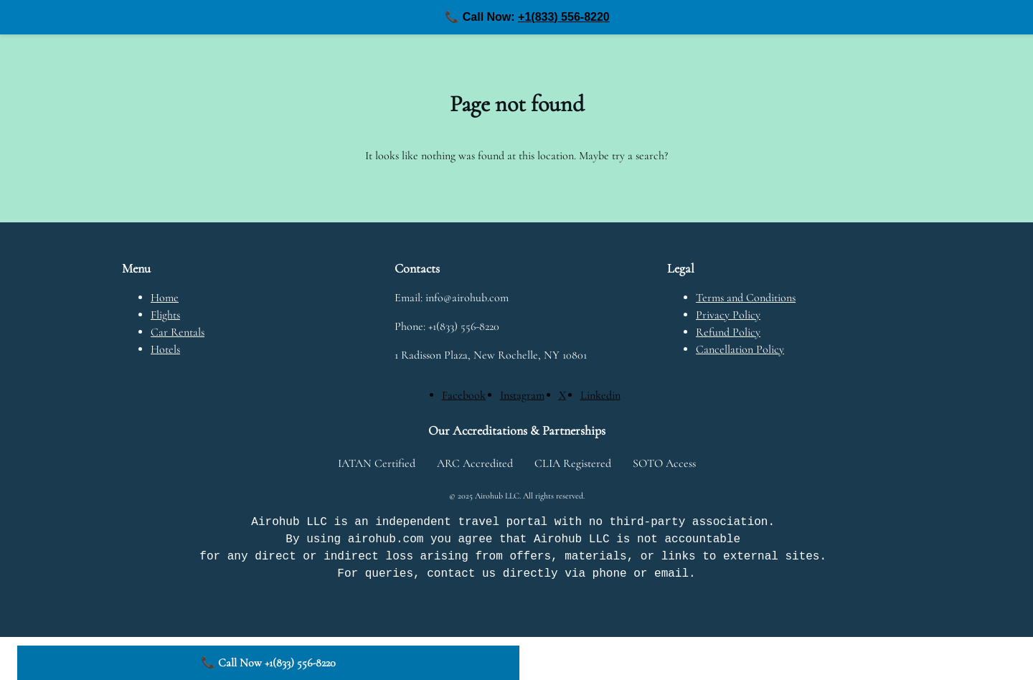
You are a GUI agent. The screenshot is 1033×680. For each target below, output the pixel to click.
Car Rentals (177, 332)
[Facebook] (464, 395)
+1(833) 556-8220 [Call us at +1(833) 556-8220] (564, 17)
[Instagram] (522, 395)
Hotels (165, 349)
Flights (165, 315)
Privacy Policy (728, 315)
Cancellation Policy (740, 349)
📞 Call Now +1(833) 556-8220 (268, 663)
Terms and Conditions (746, 298)
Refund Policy (728, 332)
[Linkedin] (600, 395)
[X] (562, 395)
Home (165, 298)
